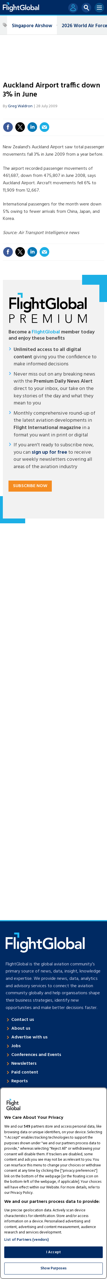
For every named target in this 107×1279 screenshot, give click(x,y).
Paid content (24, 1072)
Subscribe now (30, 486)
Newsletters (24, 1063)
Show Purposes (53, 1268)
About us (20, 1028)
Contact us (22, 1019)
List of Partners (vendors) (26, 1240)
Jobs (16, 1046)
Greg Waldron (20, 106)
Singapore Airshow (32, 26)
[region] (53, 1183)
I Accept (53, 1252)
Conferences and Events (36, 1055)
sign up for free (49, 452)
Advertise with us (29, 1037)
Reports (19, 1081)
